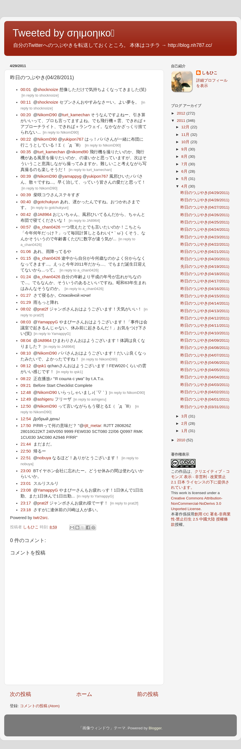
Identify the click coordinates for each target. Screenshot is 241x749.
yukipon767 (73, 139)
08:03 (25, 322)
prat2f (43, 309)
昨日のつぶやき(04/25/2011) (205, 222)
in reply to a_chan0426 (79, 270)
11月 (186, 135)
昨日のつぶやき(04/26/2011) (205, 215)
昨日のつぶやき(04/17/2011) (205, 281)
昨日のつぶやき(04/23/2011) (205, 237)
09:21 (25, 385)
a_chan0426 (49, 227)
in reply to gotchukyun (49, 207)
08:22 (25, 378)
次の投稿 (20, 694)
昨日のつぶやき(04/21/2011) (205, 252)
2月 (184, 423)
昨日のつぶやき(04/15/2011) (205, 296)
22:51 (25, 458)
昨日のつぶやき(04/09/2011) (205, 340)
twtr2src (40, 517)
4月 (184, 186)
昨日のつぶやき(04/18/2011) (205, 274)
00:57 (25, 227)
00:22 (25, 139)
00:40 (25, 202)
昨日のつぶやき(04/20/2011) (205, 259)
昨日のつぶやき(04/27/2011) (205, 207)
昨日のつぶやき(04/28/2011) (205, 200)
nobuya (44, 458)
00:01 (25, 89)
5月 (184, 179)
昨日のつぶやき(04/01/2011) (205, 399)
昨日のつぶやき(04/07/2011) (205, 355)
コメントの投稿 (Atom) (40, 706)
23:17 (25, 503)
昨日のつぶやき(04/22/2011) (205, 244)
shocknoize (48, 89)
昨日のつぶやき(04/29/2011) (205, 193)
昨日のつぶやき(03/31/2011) (205, 407)
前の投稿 (147, 694)
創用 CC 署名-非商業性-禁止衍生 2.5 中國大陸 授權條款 (201, 519)
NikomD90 (47, 115)
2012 (181, 113)
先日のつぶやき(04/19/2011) (205, 266)
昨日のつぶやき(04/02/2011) (205, 392)
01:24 (25, 277)
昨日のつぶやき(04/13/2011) (205, 311)
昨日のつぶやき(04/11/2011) (205, 325)
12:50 (25, 406)
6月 (184, 171)
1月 (184, 431)
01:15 (25, 258)
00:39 (25, 176)
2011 (181, 120)
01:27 (25, 295)
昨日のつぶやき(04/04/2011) (205, 377)
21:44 (25, 444)
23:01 (25, 483)
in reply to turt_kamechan (90, 170)
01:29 (25, 302)
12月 (186, 127)
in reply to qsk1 (69, 372)
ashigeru (46, 399)
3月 (184, 416)
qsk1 (42, 366)
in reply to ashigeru (90, 399)
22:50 (25, 451)
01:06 (25, 251)
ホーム (84, 694)
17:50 (25, 425)
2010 (181, 440)
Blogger (155, 728)
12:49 (25, 399)
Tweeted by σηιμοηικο (64, 33)
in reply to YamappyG (52, 334)
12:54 (25, 419)
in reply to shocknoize (39, 95)
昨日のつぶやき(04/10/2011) (205, 333)
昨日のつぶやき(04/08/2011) (205, 348)
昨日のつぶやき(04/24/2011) (205, 229)
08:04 (25, 340)
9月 (184, 149)
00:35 (25, 152)
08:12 (25, 366)
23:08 (25, 490)
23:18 (25, 510)
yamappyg (72, 176)
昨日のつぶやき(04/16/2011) (205, 289)
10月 (186, 142)
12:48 (25, 392)
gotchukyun (48, 202)
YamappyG (48, 322)
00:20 (25, 115)
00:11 (25, 102)
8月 (184, 156)
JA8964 (45, 214)
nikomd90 (79, 152)
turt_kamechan (76, 115)
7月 (184, 164)
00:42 (25, 214)
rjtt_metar (92, 425)
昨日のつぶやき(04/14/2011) (205, 303)
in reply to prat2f (124, 503)
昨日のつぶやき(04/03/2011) (205, 385)
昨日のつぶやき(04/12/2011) (205, 318)
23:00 (25, 471)
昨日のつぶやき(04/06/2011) (205, 362)
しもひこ (209, 73)
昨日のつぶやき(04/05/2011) (205, 370)
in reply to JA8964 (84, 220)
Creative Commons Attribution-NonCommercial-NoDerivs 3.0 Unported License (197, 503)
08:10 (25, 353)
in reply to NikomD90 (61, 132)
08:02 (25, 309)
